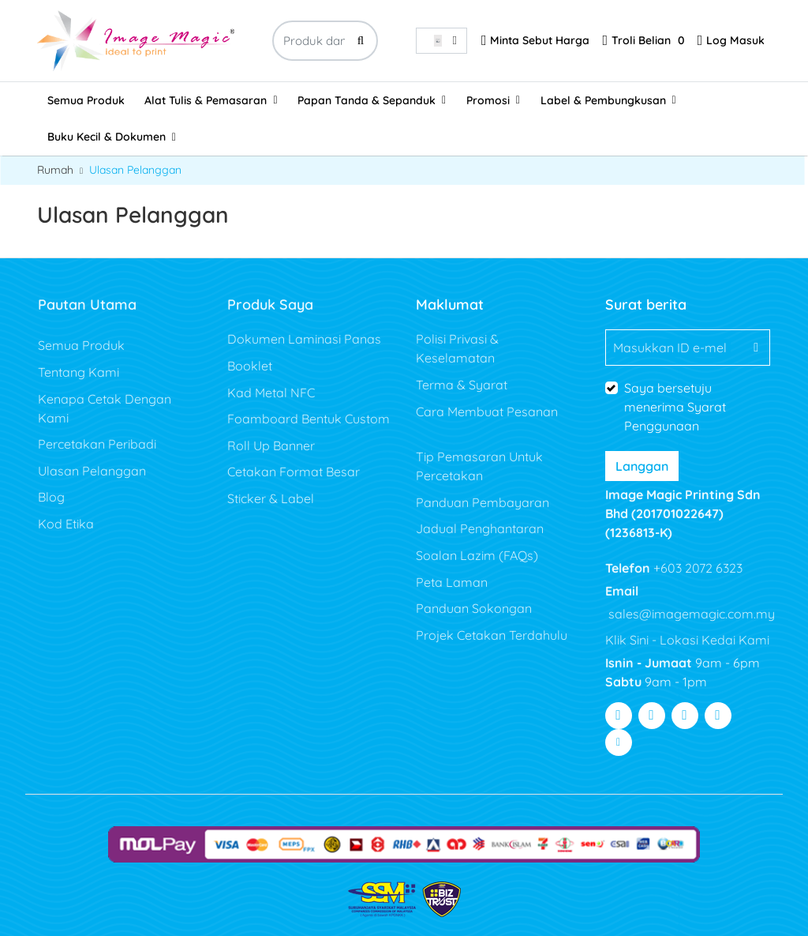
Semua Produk (81, 345)
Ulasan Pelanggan (92, 471)
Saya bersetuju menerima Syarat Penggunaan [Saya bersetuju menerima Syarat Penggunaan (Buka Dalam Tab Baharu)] (675, 407)
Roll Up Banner (271, 445)
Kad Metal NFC (271, 392)
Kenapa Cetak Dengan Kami (104, 408)
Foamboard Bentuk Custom (308, 419)
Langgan (641, 466)
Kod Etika (66, 524)
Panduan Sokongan (475, 608)
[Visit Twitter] (651, 715)
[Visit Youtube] (684, 715)
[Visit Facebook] (618, 715)
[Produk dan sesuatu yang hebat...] (325, 41)
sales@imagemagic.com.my (690, 614)
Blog (51, 497)
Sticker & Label (270, 498)
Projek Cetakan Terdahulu (491, 635)
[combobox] (441, 41)
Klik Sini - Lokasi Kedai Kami (687, 640)
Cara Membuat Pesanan (487, 411)
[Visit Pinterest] (718, 715)
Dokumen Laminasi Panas (304, 339)
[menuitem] (86, 100)
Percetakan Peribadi (97, 444)
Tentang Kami (78, 372)
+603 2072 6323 (696, 568)
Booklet (249, 366)
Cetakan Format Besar (293, 471)
